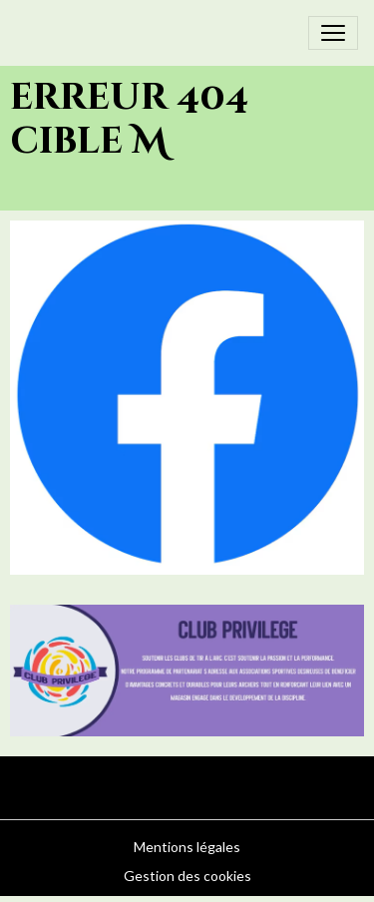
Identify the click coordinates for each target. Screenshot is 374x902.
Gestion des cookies (187, 875)
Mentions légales (187, 846)
